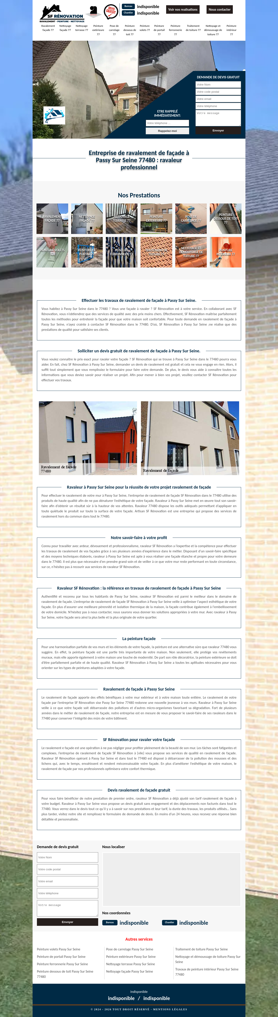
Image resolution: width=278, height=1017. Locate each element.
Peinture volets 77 (145, 28)
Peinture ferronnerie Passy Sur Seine (62, 964)
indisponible (148, 6)
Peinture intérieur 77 (232, 30)
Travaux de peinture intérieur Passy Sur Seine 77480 (206, 972)
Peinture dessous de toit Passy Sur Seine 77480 (65, 974)
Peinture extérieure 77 (98, 30)
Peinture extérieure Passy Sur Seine (131, 957)
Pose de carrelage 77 (114, 30)
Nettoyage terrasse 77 (81, 28)
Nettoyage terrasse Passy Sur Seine (130, 964)
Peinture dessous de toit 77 (129, 30)
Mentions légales (170, 1009)
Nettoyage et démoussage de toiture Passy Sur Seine (207, 959)
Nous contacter (219, 9)
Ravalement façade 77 (48, 28)
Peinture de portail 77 (159, 30)
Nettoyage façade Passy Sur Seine (129, 971)
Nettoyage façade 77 (65, 28)
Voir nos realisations (182, 9)
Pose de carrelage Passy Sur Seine (129, 949)
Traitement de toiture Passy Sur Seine (201, 949)
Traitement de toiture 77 (193, 28)
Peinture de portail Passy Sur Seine (61, 957)
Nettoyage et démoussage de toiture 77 (213, 30)
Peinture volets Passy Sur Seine (58, 949)
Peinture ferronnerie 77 (175, 30)
